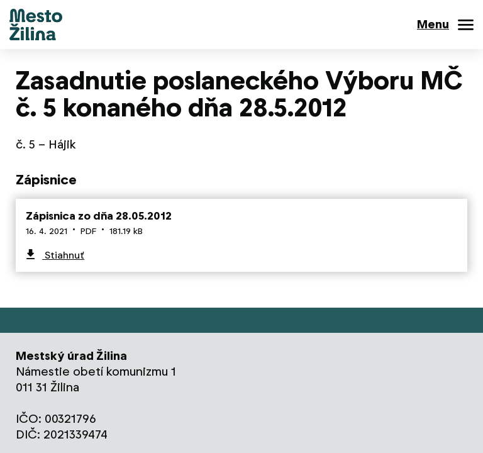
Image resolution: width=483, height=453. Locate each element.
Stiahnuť (63, 255)
